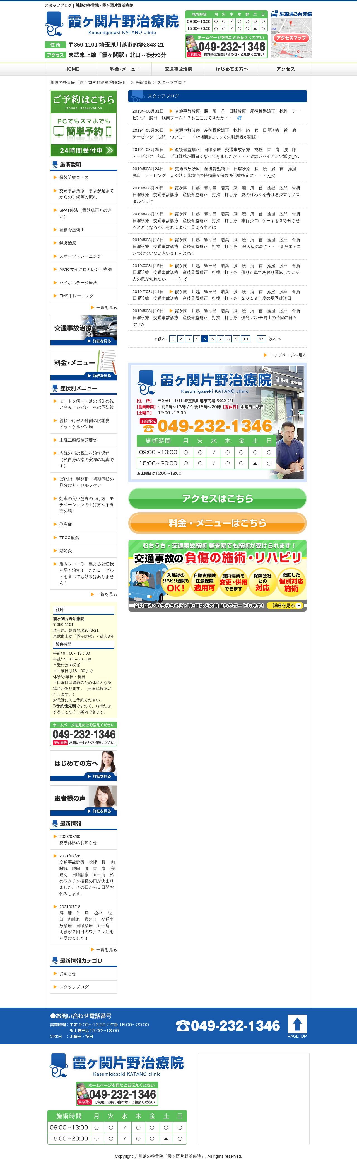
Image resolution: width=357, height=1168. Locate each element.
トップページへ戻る (288, 355)
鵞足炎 (65, 550)
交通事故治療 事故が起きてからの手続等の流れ (86, 193)
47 (261, 338)
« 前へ (161, 338)
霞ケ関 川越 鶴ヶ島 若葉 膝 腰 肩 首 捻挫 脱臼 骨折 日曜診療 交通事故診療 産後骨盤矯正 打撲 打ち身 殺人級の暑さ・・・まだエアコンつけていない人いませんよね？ (218, 246)
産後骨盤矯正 (72, 229)
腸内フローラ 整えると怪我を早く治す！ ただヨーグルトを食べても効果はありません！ (86, 573)
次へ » (275, 338)
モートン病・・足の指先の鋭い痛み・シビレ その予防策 (86, 404)
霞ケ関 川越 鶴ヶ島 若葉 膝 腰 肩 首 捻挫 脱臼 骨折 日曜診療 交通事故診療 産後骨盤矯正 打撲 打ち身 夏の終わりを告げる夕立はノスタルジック (218, 195)
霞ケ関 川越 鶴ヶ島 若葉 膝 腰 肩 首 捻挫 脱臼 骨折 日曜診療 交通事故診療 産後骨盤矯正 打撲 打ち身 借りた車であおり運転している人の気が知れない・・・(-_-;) (218, 272)
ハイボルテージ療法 (78, 282)
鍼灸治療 (67, 242)
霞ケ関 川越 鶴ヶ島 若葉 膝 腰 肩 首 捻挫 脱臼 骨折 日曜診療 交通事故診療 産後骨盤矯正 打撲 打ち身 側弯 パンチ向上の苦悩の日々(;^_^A (218, 317)
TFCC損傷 (69, 537)
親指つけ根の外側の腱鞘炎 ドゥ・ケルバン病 (86, 423)
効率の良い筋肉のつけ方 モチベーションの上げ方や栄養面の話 (86, 504)
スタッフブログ (74, 986)
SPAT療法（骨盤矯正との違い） (85, 213)
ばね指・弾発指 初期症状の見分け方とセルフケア (86, 482)
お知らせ (67, 973)
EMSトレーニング (76, 295)
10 (245, 338)
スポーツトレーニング (80, 256)
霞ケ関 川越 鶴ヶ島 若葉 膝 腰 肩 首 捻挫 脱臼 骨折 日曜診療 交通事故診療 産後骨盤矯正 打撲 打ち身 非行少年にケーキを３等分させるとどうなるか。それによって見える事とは (218, 220)
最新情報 (143, 82)
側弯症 (65, 524)
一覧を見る (106, 307)
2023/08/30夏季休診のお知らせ (78, 839)
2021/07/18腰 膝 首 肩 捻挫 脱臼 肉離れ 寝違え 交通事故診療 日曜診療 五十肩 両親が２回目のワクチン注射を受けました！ (86, 922)
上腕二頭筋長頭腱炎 (78, 440)
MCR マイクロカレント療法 (85, 269)
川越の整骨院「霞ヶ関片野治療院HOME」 (90, 82)
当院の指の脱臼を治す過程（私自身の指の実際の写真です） (86, 459)
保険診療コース (74, 177)
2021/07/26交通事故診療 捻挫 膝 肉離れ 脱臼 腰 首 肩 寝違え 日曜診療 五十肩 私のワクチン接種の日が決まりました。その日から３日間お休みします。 (87, 875)
